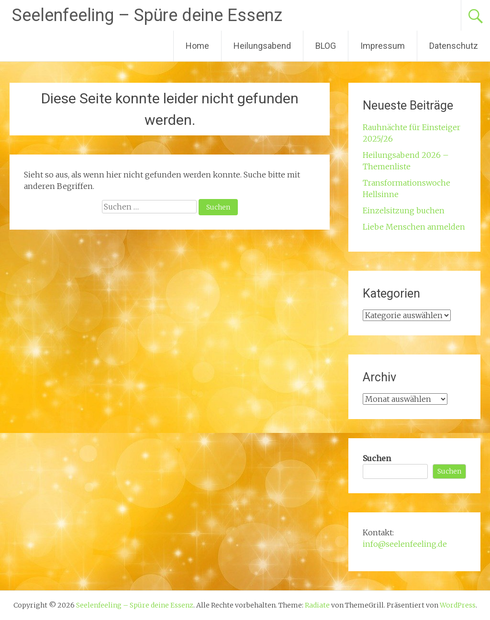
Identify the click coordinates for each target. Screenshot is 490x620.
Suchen (377, 458)
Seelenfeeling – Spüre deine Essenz (147, 15)
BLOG (325, 46)
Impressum (382, 46)
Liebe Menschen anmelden (414, 227)
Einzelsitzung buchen (404, 210)
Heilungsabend (262, 46)
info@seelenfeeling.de (405, 544)
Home (197, 46)
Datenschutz (453, 46)
